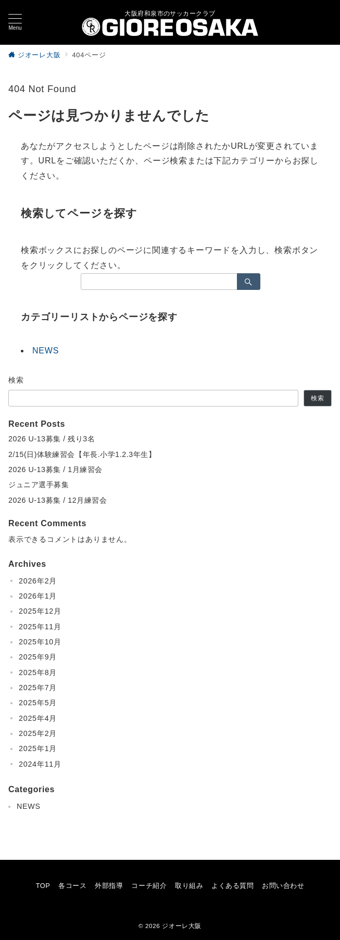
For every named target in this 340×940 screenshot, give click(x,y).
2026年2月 (38, 581)
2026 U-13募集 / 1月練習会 (55, 469)
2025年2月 (38, 733)
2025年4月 (38, 718)
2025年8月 (38, 672)
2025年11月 (40, 627)
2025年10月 (40, 642)
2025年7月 (38, 687)
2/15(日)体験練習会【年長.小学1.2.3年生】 (82, 454)
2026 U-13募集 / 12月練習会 (57, 500)
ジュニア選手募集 (38, 484)
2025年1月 (38, 748)
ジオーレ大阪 (182, 925)
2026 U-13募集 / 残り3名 (51, 439)
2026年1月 (38, 596)
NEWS (45, 350)
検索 (16, 380)
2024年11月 (40, 764)
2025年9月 (38, 657)
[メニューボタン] (15, 22)
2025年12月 (40, 611)
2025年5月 (38, 702)
